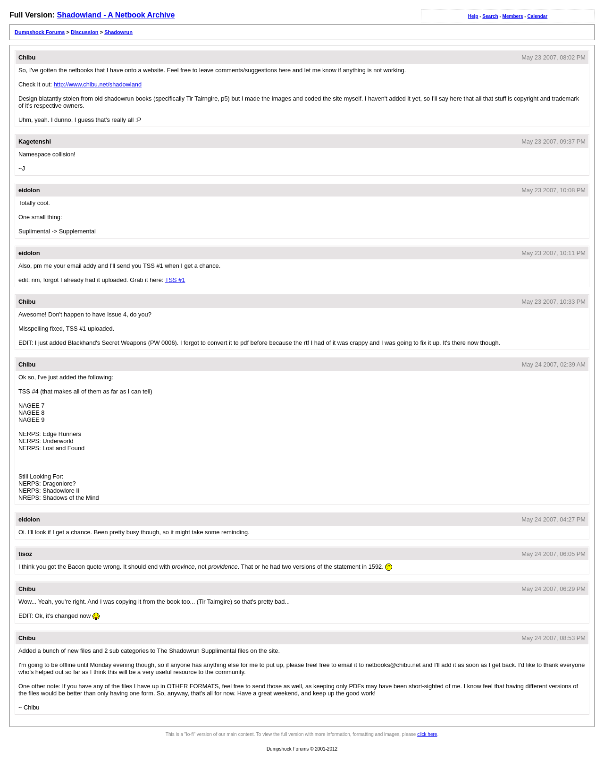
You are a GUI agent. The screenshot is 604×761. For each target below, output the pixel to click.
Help (473, 16)
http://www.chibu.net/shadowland (98, 84)
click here (427, 734)
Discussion (85, 32)
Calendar (537, 16)
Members (513, 16)
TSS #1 (175, 279)
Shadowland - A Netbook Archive (116, 15)
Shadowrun (118, 32)
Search (490, 16)
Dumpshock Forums (40, 32)
